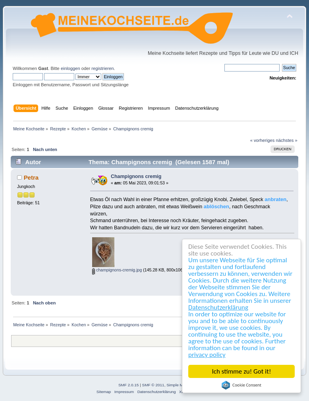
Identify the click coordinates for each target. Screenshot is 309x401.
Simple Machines (181, 385)
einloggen (70, 68)
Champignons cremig (136, 176)
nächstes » (286, 140)
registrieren (102, 68)
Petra (31, 177)
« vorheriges (262, 140)
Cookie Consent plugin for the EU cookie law (242, 385)
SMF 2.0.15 (128, 385)
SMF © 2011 (153, 385)
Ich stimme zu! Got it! (241, 371)
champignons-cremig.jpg (117, 269)
